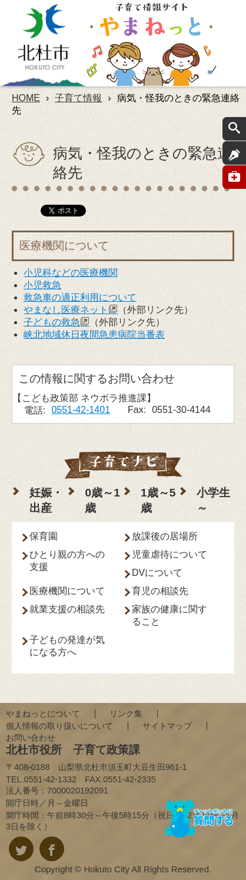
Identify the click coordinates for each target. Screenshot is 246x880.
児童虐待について (169, 554)
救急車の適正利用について (80, 297)
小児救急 (42, 285)
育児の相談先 (160, 591)
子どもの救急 (56, 322)
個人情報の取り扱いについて (59, 726)
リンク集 (125, 713)
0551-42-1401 (80, 410)
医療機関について (67, 591)
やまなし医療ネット (71, 310)
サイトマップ (167, 726)
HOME (26, 98)
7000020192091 (77, 790)
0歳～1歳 (102, 500)
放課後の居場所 (165, 536)
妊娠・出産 (46, 500)
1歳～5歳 (158, 500)
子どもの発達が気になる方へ (67, 646)
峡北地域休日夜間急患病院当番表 (94, 334)
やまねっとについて (43, 713)
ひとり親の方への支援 (67, 560)
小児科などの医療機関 (71, 273)
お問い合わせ (30, 737)
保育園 (43, 536)
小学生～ (213, 500)
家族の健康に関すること (169, 615)
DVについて (157, 573)
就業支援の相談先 (67, 609)
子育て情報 (78, 98)
